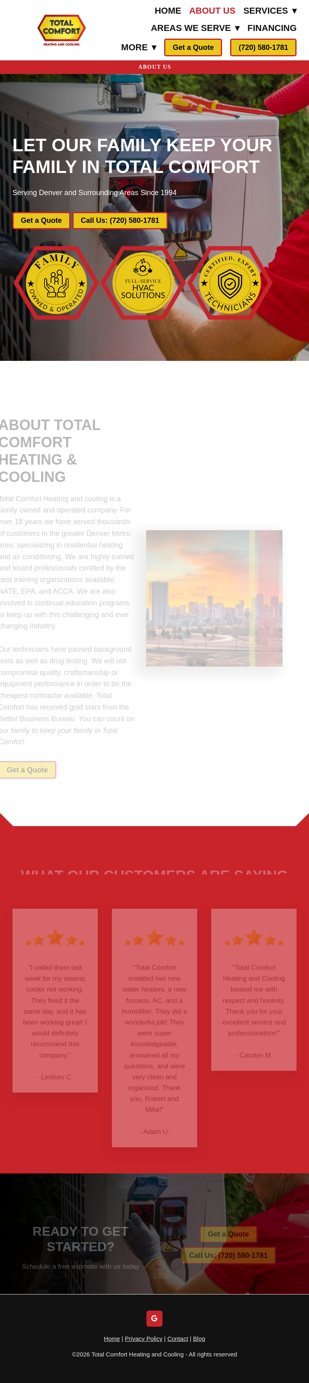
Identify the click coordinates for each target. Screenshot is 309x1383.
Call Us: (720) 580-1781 (120, 220)
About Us (212, 11)
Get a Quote (193, 47)
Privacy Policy (143, 1338)
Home (167, 11)
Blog (199, 1338)
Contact (177, 1338)
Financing (272, 28)
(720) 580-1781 (263, 47)
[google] (154, 1319)
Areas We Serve (195, 28)
